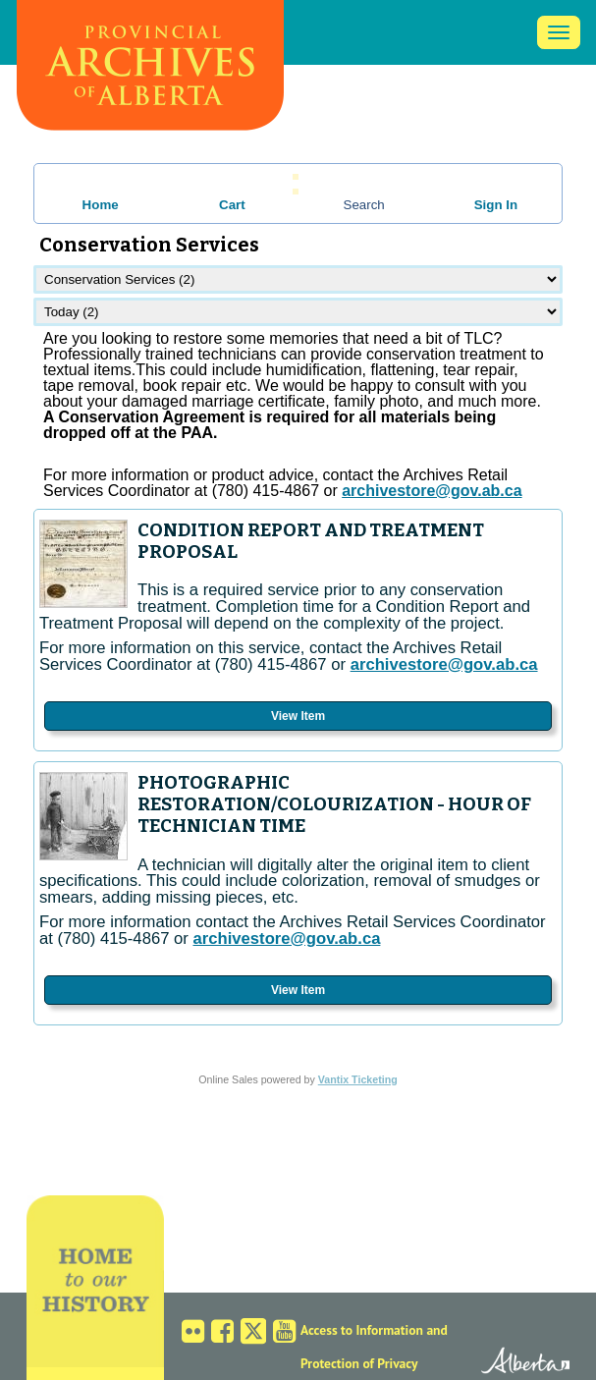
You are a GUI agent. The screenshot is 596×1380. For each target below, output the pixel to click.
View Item (298, 716)
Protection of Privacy (359, 1363)
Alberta (509, 1362)
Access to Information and (374, 1330)
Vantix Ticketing (358, 1079)
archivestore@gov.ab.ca (444, 664)
